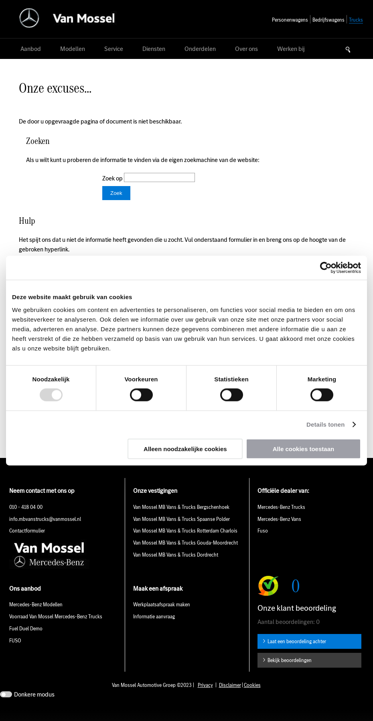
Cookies (252, 697)
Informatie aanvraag (154, 628)
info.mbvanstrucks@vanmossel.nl (45, 531)
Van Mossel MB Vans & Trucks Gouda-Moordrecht (185, 554)
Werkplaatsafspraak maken (161, 616)
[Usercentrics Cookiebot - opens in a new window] (326, 268)
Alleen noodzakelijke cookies (185, 448)
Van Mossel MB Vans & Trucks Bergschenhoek (181, 519)
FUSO (15, 652)
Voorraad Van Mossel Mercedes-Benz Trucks (55, 628)
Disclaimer (230, 697)
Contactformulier (27, 542)
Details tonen (325, 424)
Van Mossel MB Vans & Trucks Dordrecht (176, 566)
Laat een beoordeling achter (297, 653)
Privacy (205, 697)
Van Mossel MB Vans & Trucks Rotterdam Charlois (185, 542)
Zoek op (113, 178)
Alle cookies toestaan (303, 448)
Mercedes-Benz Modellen (36, 616)
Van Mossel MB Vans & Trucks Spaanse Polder (181, 531)
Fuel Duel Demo (26, 640)
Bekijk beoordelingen (290, 672)
